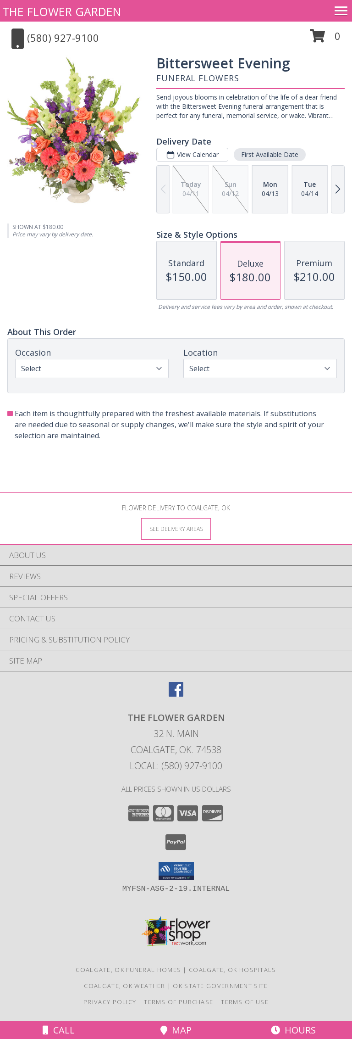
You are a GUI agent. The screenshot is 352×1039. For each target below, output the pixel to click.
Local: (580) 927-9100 (176, 766)
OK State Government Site (220, 986)
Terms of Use (245, 1002)
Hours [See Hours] (293, 1030)
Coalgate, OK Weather (124, 986)
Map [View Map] (176, 1030)
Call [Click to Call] (59, 1030)
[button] (325, 39)
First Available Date (269, 154)
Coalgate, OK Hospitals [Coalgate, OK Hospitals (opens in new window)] (232, 970)
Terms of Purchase (178, 1002)
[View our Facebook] (176, 693)
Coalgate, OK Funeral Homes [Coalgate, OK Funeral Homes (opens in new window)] (128, 970)
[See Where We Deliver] (176, 528)
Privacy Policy (109, 1002)
